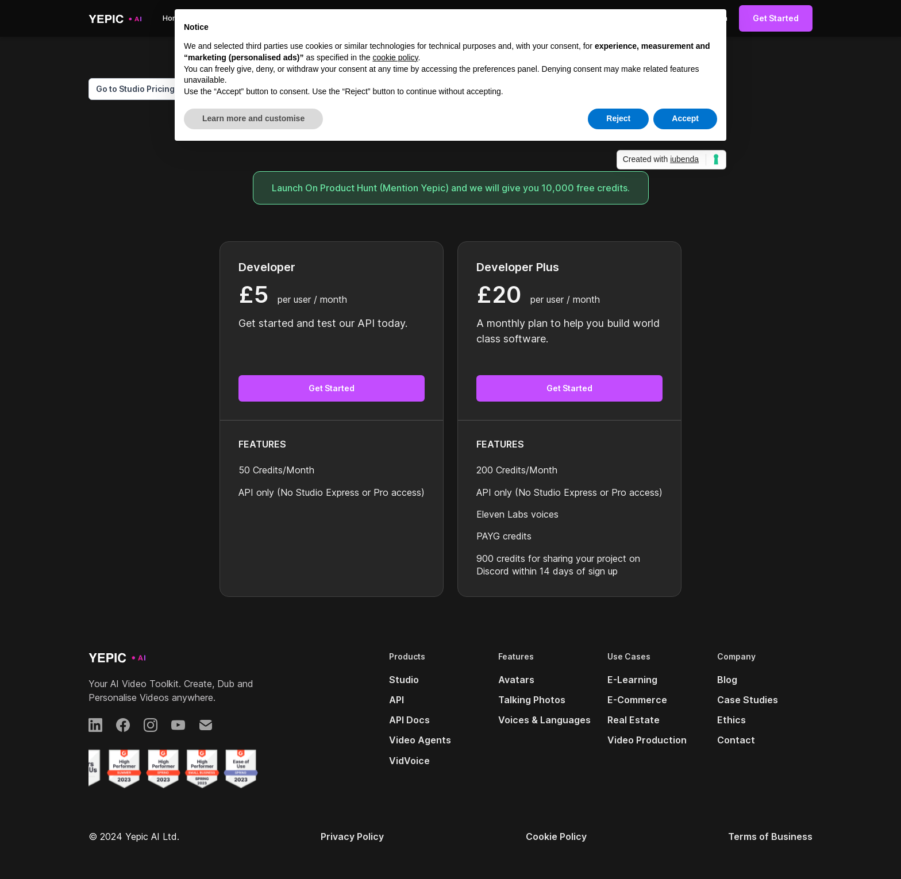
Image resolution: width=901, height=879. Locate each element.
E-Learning (632, 679)
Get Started (776, 18)
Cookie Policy (556, 836)
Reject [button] (618, 118)
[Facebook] (123, 725)
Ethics (731, 720)
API (396, 699)
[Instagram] (150, 725)
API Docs (409, 720)
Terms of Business (770, 836)
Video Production (647, 740)
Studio (404, 679)
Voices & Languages (544, 720)
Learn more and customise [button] (253, 118)
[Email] (206, 725)
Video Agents (420, 740)
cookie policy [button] (395, 57)
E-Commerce (637, 699)
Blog (727, 679)
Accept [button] (685, 118)
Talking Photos (531, 699)
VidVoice (409, 760)
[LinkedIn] (95, 725)
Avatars (516, 679)
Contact (736, 740)
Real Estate (633, 720)
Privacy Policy (352, 836)
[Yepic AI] (117, 658)
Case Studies (747, 699)
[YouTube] (178, 725)
